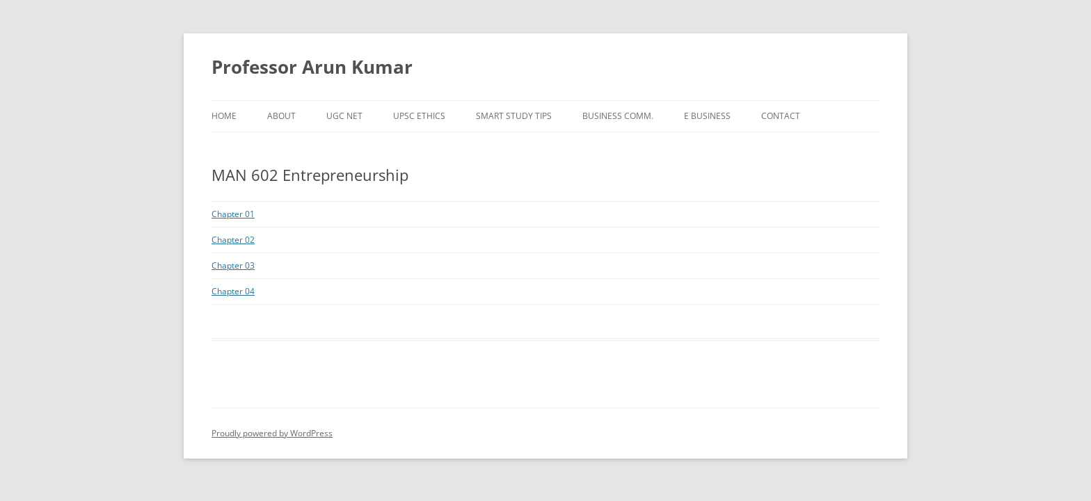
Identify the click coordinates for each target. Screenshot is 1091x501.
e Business (707, 116)
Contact (780, 116)
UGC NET (344, 116)
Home (224, 116)
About (281, 116)
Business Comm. (617, 116)
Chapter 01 (233, 214)
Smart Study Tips (514, 116)
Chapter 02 (233, 240)
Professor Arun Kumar (312, 66)
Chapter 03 (233, 265)
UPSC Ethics (419, 116)
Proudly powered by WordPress (272, 433)
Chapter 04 (233, 291)
